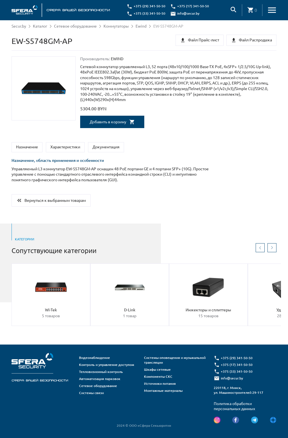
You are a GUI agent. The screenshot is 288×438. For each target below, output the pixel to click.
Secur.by (19, 26)
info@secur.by (188, 13)
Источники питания (160, 383)
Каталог (40, 26)
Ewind (141, 26)
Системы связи (91, 393)
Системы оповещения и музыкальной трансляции (175, 360)
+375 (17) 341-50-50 (193, 6)
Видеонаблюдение (94, 357)
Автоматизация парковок (99, 379)
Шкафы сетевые (157, 369)
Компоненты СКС (158, 376)
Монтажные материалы (163, 390)
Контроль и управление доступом (106, 365)
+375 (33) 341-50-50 (149, 13)
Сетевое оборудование (75, 26)
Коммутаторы (116, 26)
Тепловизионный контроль (101, 372)
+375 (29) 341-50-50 (149, 6)
